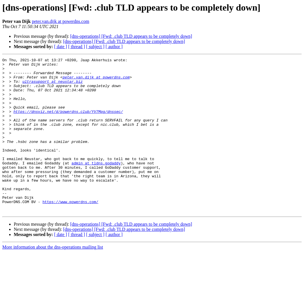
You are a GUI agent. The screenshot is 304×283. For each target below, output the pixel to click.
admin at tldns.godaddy (96, 184)
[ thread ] (76, 46)
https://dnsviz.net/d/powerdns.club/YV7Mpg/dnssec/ (68, 122)
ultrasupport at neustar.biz (52, 86)
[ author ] (114, 46)
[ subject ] (95, 46)
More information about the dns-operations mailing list (52, 278)
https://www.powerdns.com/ (70, 230)
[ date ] (60, 46)
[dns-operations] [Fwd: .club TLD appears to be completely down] (131, 36)
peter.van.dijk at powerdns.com (60, 21)
